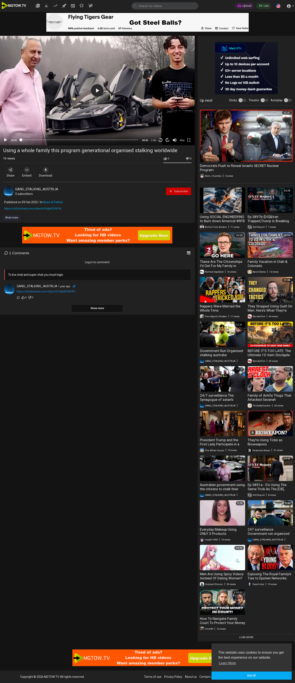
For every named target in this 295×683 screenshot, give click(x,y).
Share (11, 172)
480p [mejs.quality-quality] (181, 140)
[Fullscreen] (189, 140)
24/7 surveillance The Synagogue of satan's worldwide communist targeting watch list (217, 401)
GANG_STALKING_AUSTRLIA (36, 189)
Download (47, 172)
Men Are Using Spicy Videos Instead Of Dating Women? (222, 576)
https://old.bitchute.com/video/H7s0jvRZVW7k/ (33, 208)
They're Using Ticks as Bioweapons (265, 442)
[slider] (79, 139)
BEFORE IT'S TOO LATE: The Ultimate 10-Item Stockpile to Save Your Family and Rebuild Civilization (269, 357)
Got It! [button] (251, 675)
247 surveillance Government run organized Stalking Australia (269, 533)
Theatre (253, 100)
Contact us (206, 676)
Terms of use (152, 676)
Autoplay (276, 100)
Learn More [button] (227, 663)
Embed (27, 172)
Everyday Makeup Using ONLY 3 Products (218, 531)
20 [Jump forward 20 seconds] (167, 140)
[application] (97, 90)
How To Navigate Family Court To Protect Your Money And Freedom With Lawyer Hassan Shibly (222, 625)
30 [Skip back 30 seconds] (160, 140)
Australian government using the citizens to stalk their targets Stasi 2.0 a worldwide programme (222, 491)
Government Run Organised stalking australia (221, 353)
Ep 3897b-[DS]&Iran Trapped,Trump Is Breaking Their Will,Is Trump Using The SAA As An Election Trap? (270, 223)
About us (191, 676)
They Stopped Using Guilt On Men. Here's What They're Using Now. (270, 310)
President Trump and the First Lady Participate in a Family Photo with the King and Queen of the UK (220, 446)
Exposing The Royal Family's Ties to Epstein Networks (269, 576)
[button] (278, 6)
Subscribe (178, 191)
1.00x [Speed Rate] (153, 140)
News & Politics (53, 202)
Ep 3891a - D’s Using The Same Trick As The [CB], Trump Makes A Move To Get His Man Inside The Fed (270, 491)
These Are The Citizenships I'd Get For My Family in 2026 (221, 265)
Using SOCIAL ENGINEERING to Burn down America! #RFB (222, 219)
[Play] (5, 140)
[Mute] (175, 140)
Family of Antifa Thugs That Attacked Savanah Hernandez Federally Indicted (269, 401)
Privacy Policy (173, 676)
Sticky (233, 100)
